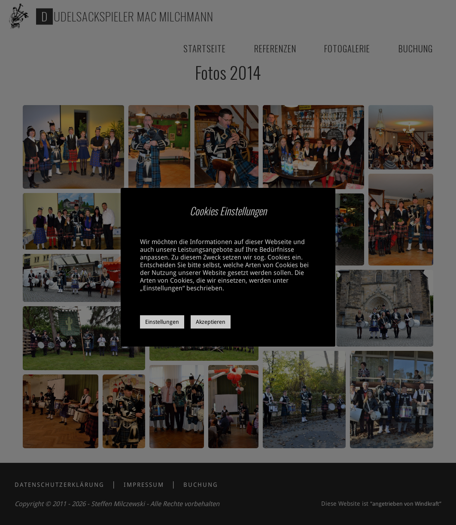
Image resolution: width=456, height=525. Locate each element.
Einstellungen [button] (162, 322)
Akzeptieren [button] (210, 322)
